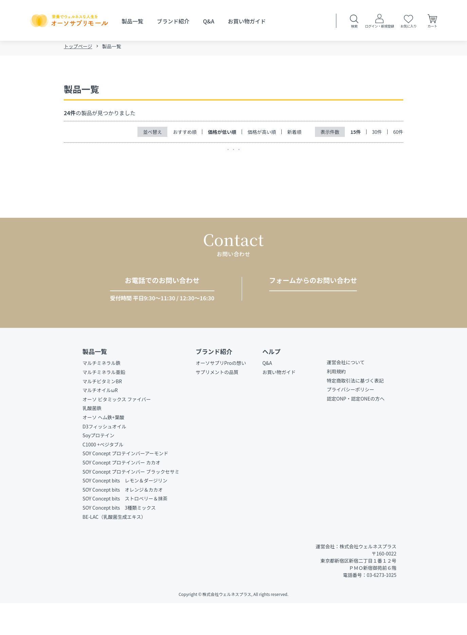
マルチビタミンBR (102, 412)
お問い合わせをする (310, 312)
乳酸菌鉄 (91, 440)
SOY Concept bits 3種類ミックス (119, 539)
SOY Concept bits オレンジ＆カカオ (122, 521)
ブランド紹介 (173, 21)
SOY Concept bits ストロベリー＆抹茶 (124, 530)
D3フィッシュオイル (104, 458)
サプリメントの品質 (216, 404)
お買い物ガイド (247, 21)
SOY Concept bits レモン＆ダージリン (124, 512)
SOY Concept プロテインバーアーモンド (125, 485)
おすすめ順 (185, 133)
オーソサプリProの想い (220, 394)
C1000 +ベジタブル (103, 476)
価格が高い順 (261, 133)
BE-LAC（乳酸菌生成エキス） (114, 548)
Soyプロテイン (98, 467)
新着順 (294, 133)
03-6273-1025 (156, 312)
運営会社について (346, 394)
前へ (220, 158)
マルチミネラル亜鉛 (103, 404)
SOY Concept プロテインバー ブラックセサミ (130, 503)
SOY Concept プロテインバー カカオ (121, 494)
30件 (377, 133)
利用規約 (336, 403)
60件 (398, 133)
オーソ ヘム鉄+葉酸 (103, 449)
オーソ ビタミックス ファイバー (116, 430)
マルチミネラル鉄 (101, 394)
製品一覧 (132, 21)
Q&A (208, 21)
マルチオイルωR (100, 422)
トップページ (78, 48)
